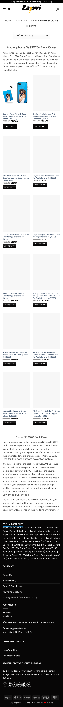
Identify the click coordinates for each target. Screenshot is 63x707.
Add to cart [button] (9, 187)
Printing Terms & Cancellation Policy (20, 597)
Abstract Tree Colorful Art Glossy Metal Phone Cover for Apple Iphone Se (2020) (46, 413)
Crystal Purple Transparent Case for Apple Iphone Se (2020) (46, 235)
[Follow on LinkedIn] (24, 684)
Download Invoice (11, 655)
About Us (7, 575)
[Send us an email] (19, 684)
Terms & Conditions (12, 586)
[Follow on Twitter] (14, 684)
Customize (10, 126)
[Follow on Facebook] (5, 684)
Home (8, 20)
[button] (4, 9)
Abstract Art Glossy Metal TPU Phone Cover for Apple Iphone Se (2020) (15, 354)
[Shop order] (31, 35)
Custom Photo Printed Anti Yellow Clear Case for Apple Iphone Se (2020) (44, 116)
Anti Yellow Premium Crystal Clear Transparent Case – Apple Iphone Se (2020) (16, 177)
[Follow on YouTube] (29, 684)
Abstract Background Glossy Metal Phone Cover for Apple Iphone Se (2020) (14, 413)
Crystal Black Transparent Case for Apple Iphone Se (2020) (46, 176)
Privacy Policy (9, 580)
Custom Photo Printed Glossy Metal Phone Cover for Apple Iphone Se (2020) (15, 116)
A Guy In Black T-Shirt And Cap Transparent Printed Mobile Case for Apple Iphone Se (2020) (46, 295)
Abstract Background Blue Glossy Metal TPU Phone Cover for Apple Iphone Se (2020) (45, 354)
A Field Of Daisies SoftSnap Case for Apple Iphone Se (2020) (14, 295)
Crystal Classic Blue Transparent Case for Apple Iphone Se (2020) (16, 236)
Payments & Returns (12, 591)
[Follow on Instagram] (10, 684)
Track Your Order (11, 650)
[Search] (9, 9)
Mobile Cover (22, 20)
